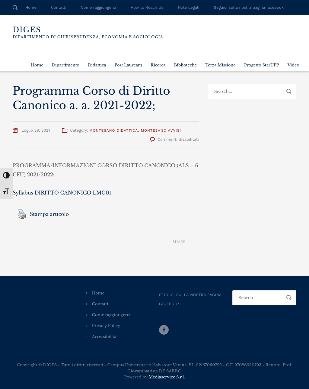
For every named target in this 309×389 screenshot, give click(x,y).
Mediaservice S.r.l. (166, 377)
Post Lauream (128, 65)
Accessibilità (104, 336)
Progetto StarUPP (261, 65)
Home (31, 7)
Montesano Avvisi (161, 130)
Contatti (58, 7)
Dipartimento (65, 65)
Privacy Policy (106, 325)
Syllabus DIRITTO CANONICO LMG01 (62, 193)
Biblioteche (185, 65)
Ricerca (158, 65)
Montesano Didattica (113, 130)
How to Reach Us (147, 7)
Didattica (97, 65)
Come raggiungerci (98, 7)
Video (293, 65)
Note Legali (188, 7)
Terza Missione (220, 65)
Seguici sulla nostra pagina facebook (249, 7)
